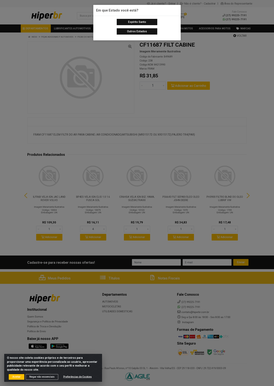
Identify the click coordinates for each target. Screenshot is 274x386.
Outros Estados (137, 31)
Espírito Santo (137, 22)
